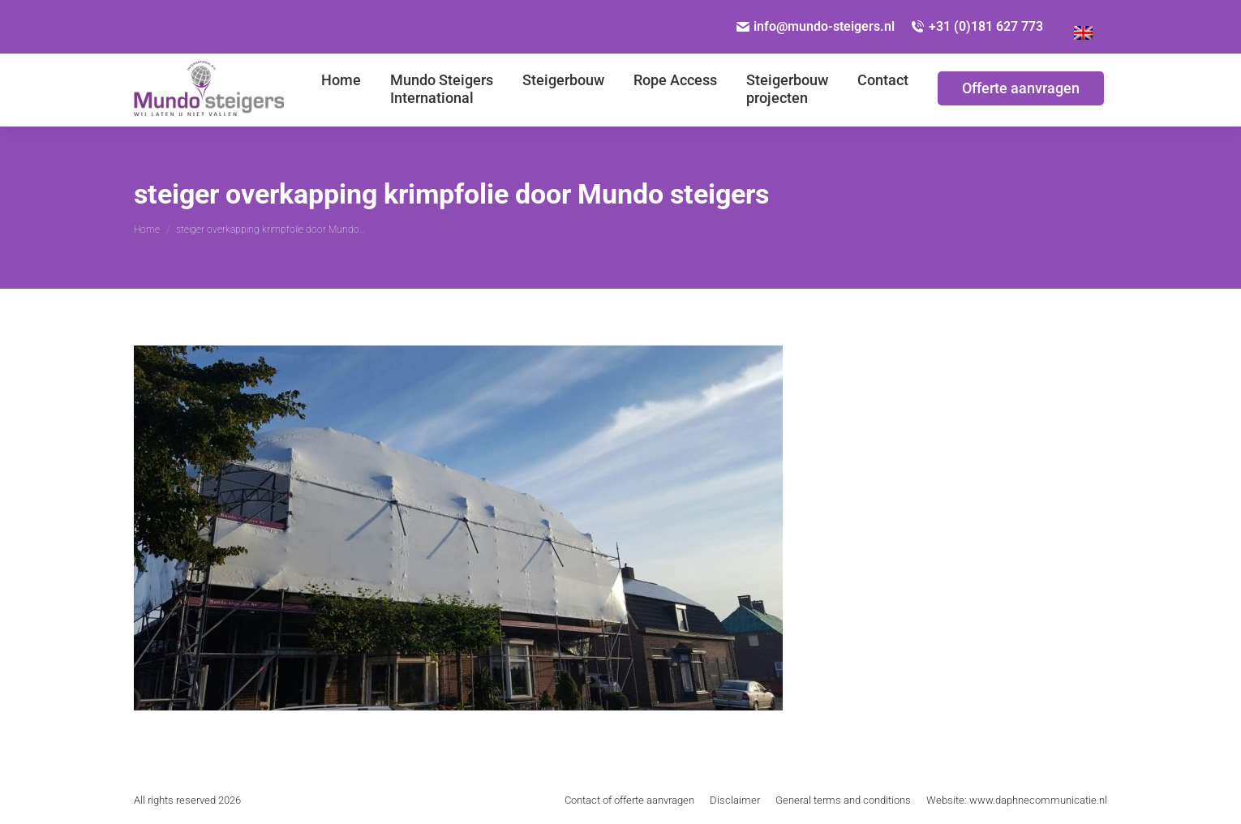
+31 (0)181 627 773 (977, 26)
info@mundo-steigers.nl (815, 26)
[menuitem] (1083, 27)
